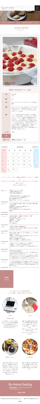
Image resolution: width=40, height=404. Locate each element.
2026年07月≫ (35, 141)
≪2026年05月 (4, 141)
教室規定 (20, 396)
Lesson (17, 17)
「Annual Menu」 (20, 194)
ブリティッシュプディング (7, 17)
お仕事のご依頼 (21, 387)
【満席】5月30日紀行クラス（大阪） (30, 17)
